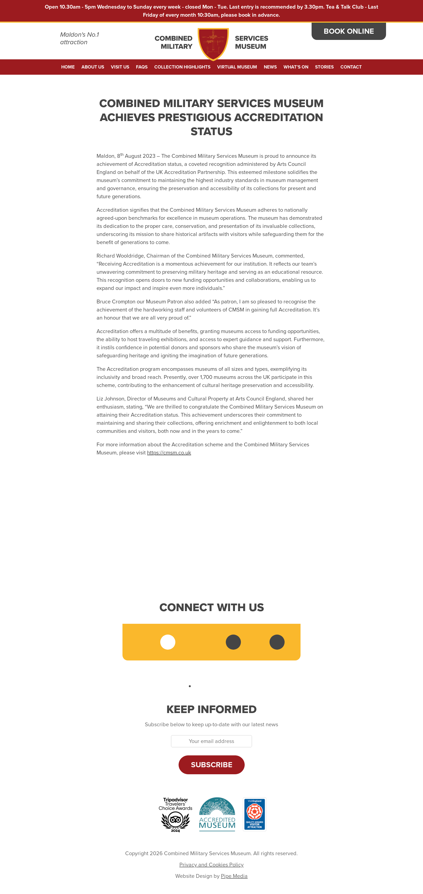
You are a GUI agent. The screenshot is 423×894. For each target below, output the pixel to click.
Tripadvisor (255, 642)
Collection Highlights (182, 67)
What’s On (296, 67)
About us (92, 67)
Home (68, 67)
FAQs (142, 67)
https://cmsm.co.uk (169, 452)
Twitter (167, 642)
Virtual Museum (237, 67)
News (270, 67)
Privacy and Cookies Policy (211, 865)
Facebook (145, 642)
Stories (324, 67)
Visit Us (120, 67)
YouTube (233, 642)
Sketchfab (277, 642)
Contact (351, 67)
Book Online (349, 31)
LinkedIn (211, 642)
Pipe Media (234, 876)
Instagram (189, 642)
